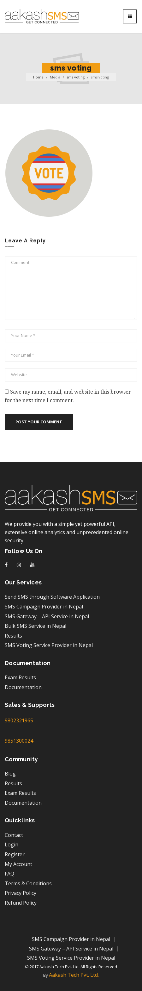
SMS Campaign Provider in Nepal (44, 606)
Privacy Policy (20, 892)
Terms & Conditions (28, 883)
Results (13, 635)
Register (15, 854)
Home (38, 77)
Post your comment (38, 422)
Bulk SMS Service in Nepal (35, 625)
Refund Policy (21, 902)
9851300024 (19, 740)
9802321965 (19, 720)
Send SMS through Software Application (52, 596)
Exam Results (20, 677)
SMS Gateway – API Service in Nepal (47, 616)
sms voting (76, 77)
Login (11, 844)
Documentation (23, 687)
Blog (10, 773)
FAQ (9, 873)
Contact (14, 835)
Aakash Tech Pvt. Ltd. (74, 974)
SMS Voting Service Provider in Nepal (49, 645)
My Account (18, 864)
